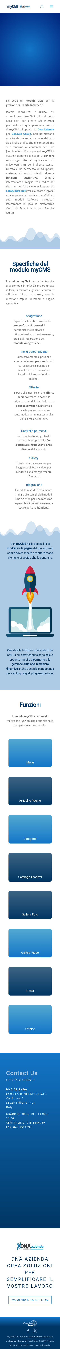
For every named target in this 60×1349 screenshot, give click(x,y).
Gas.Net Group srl (18, 1340)
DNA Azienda (35, 1336)
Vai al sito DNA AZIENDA (30, 1300)
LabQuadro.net (16, 191)
